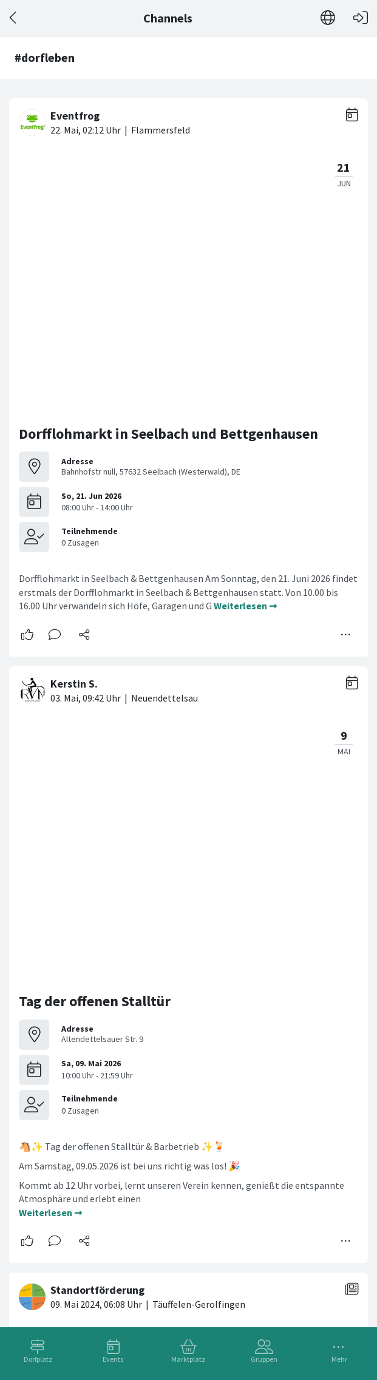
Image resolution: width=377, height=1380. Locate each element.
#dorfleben (44, 1072)
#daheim (89, 1072)
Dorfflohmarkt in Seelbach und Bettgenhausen (168, 178)
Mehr (339, 1359)
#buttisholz (288, 1059)
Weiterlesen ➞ (245, 350)
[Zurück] (13, 18)
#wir (181, 1072)
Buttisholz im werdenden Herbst (124, 1033)
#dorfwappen (140, 1072)
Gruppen (264, 1359)
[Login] (360, 18)
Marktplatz (188, 1359)
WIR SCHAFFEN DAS (81, 1212)
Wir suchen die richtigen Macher (122, 841)
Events (113, 1359)
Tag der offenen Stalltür (95, 490)
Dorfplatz (38, 1359)
